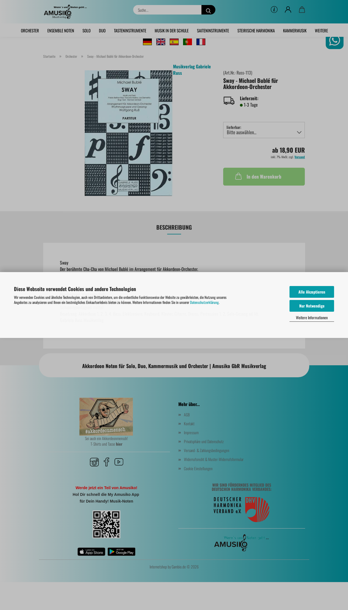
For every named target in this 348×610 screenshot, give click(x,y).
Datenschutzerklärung (204, 302)
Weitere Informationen (312, 317)
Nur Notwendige (312, 306)
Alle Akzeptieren (311, 292)
